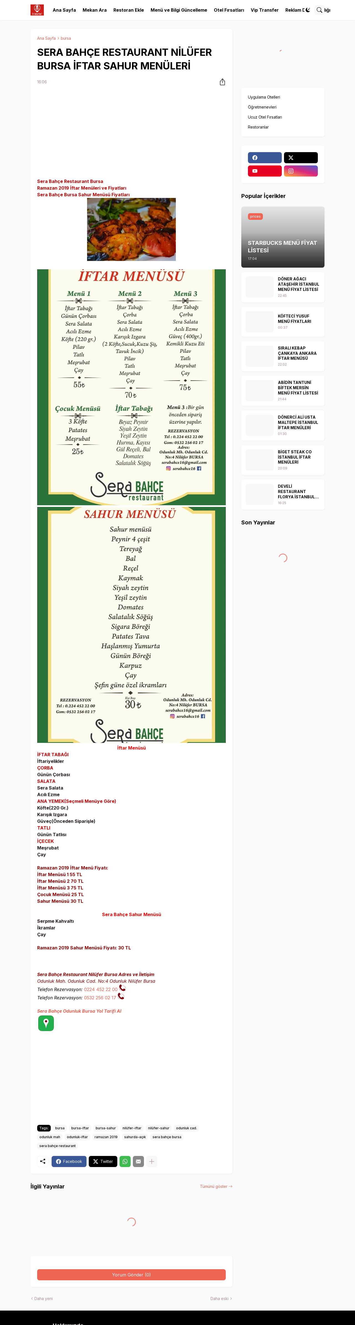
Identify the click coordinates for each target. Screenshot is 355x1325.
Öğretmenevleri (262, 107)
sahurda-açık (135, 1137)
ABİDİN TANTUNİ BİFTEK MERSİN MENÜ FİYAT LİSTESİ (298, 387)
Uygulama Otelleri (264, 97)
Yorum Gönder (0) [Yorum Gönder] (131, 1275)
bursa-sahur (106, 1128)
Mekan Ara (95, 10)
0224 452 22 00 (101, 989)
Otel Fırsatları (229, 10)
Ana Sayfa (64, 10)
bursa (66, 38)
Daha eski (220, 1298)
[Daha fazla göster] (151, 1161)
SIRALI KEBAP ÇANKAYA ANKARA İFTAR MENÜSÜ (297, 353)
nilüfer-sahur (158, 1128)
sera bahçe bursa (167, 1137)
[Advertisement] (131, 132)
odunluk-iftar (77, 1137)
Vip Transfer (265, 10)
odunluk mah (49, 1137)
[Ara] (319, 10)
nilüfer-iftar (132, 1128)
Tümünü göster (213, 1186)
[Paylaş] (221, 82)
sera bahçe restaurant (57, 1146)
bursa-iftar (80, 1128)
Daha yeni (43, 1298)
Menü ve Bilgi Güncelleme (179, 10)
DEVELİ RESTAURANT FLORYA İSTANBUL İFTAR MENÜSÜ (296, 492)
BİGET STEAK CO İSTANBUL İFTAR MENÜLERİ (295, 457)
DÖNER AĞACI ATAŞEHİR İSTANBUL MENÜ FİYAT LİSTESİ (298, 284)
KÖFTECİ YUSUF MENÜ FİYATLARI (294, 319)
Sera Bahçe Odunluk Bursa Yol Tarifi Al (79, 1011)
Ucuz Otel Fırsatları (265, 117)
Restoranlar (258, 127)
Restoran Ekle (128, 10)
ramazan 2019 (106, 1137)
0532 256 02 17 (100, 997)
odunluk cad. (186, 1128)
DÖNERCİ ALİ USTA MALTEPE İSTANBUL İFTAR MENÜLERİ (298, 422)
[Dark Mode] (308, 10)
